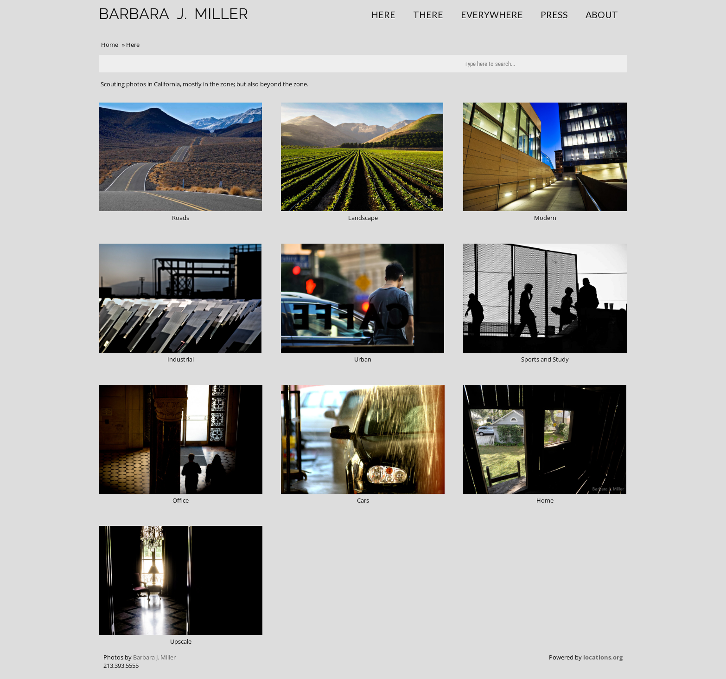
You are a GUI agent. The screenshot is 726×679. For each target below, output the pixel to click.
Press (554, 14)
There (428, 14)
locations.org (603, 657)
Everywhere (492, 14)
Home (109, 44)
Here (383, 14)
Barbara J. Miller (154, 657)
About (602, 14)
